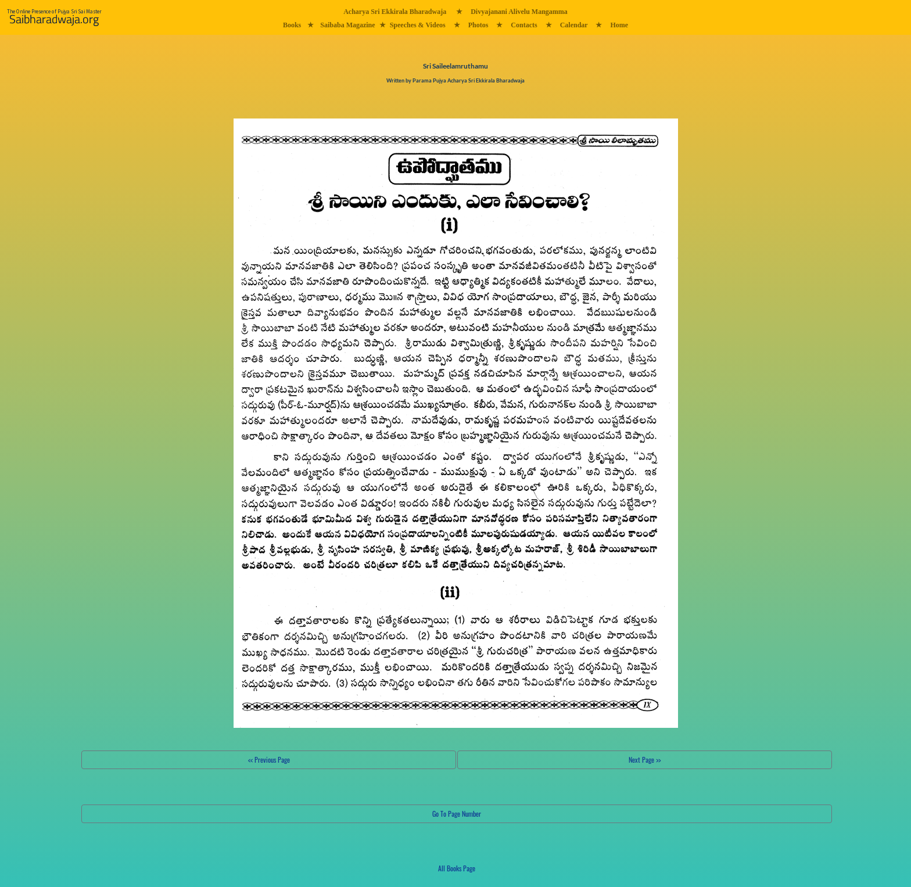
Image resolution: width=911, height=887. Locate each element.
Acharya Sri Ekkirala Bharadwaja (394, 12)
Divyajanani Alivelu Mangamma (519, 12)
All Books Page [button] (456, 868)
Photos (478, 25)
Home (619, 25)
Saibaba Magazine (347, 25)
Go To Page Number (456, 813)
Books (292, 25)
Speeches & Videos (418, 25)
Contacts (524, 25)
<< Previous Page (269, 759)
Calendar (574, 25)
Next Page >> (645, 759)
